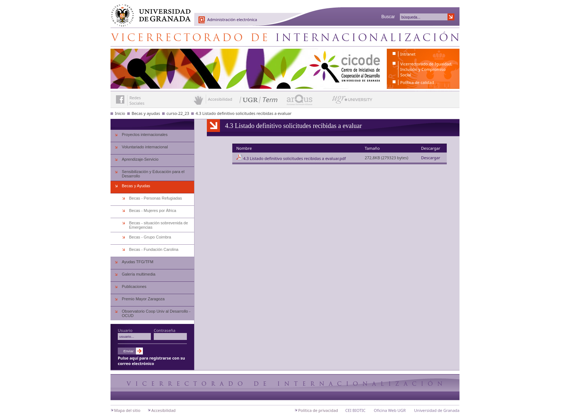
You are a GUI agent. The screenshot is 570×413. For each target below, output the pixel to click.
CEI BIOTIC (355, 410)
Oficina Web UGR (390, 410)
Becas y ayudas (146, 113)
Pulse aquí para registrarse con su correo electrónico (151, 360)
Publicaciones (134, 286)
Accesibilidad (163, 410)
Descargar (430, 157)
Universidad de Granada (148, 11)
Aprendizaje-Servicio (140, 159)
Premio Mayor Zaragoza (143, 299)
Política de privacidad (318, 410)
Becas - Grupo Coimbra (150, 237)
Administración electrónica (232, 19)
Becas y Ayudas (136, 186)
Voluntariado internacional (145, 147)
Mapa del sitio (127, 410)
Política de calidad (417, 82)
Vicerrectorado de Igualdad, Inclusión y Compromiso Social (426, 69)
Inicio (120, 113)
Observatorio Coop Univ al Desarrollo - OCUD (156, 313)
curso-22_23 (177, 113)
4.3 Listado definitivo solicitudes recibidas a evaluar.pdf (294, 158)
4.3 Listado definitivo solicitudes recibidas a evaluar (244, 113)
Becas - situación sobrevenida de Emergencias (158, 225)
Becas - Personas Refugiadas (155, 198)
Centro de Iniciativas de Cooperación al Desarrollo (285, 37)
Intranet (408, 54)
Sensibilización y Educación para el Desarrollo (153, 173)
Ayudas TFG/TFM (137, 262)
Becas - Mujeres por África (152, 210)
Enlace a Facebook (120, 99)
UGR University (352, 101)
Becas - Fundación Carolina (153, 249)
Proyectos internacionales (145, 134)
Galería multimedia (138, 274)
